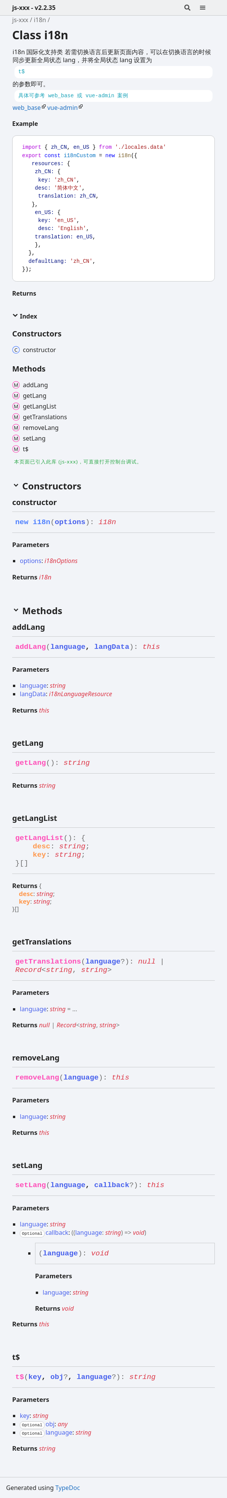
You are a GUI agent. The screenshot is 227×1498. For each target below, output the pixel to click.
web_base (27, 107)
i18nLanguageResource (80, 694)
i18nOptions (61, 561)
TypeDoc (67, 1488)
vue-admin (62, 107)
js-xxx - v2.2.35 (34, 7)
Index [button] (24, 316)
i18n (40, 20)
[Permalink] (44, 124)
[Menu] (207, 7)
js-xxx (20, 20)
